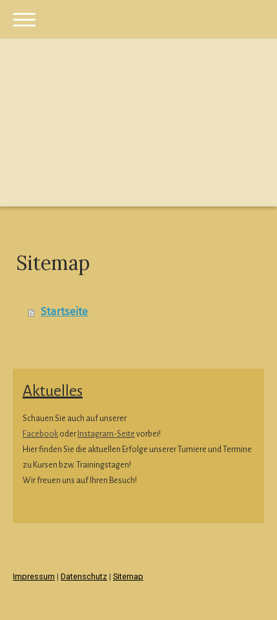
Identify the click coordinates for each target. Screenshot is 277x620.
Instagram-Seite (106, 434)
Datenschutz (84, 576)
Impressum (34, 576)
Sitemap (128, 576)
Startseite (64, 311)
